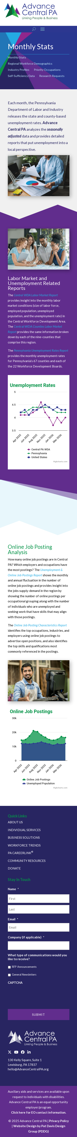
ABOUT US (15, 822)
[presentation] (39, 994)
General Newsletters (24, 974)
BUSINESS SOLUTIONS (24, 837)
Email (13, 919)
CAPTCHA (15, 982)
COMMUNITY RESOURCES (27, 860)
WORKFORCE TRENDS (24, 845)
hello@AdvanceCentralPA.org (28, 1069)
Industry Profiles (18, 69)
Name (13, 889)
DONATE (14, 868)
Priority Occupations (47, 69)
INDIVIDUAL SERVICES (24, 830)
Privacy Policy (59, 1121)
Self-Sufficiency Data (21, 76)
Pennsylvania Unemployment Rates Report (41, 350)
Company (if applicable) (26, 937)
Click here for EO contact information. (38, 1112)
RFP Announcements (24, 966)
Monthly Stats (17, 57)
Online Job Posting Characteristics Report (40, 625)
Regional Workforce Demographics (30, 63)
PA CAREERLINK (20, 853)
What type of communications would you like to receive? (37, 957)
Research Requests (51, 76)
